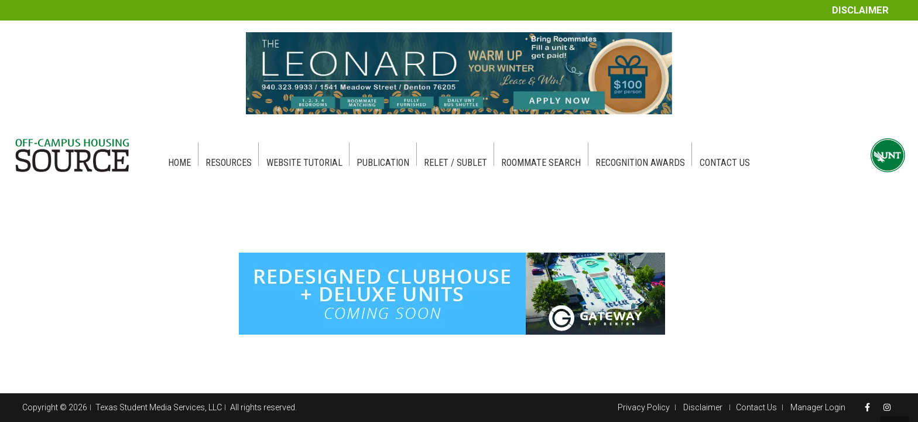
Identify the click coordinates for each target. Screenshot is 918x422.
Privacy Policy (644, 407)
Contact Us (756, 407)
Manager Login (817, 407)
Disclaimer (860, 10)
